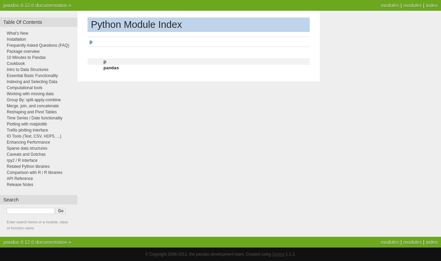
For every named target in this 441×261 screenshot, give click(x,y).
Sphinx (278, 254)
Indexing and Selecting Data (32, 81)
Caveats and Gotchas (26, 154)
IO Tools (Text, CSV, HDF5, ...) (34, 136)
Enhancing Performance (28, 142)
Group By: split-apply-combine (34, 100)
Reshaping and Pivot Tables (32, 112)
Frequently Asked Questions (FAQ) (38, 45)
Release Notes (20, 184)
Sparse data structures (27, 148)
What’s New (17, 33)
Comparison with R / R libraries (34, 172)
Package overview (23, 51)
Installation (16, 39)
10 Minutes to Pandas (26, 57)
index (432, 5)
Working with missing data (30, 93)
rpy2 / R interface (22, 160)
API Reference (20, 178)
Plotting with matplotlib (27, 124)
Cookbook (16, 63)
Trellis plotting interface (27, 130)
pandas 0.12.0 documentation (35, 5)
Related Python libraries (28, 166)
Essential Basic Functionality (32, 75)
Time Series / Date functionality (35, 118)
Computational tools (24, 87)
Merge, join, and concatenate (33, 106)
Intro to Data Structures (27, 69)
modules (412, 5)
